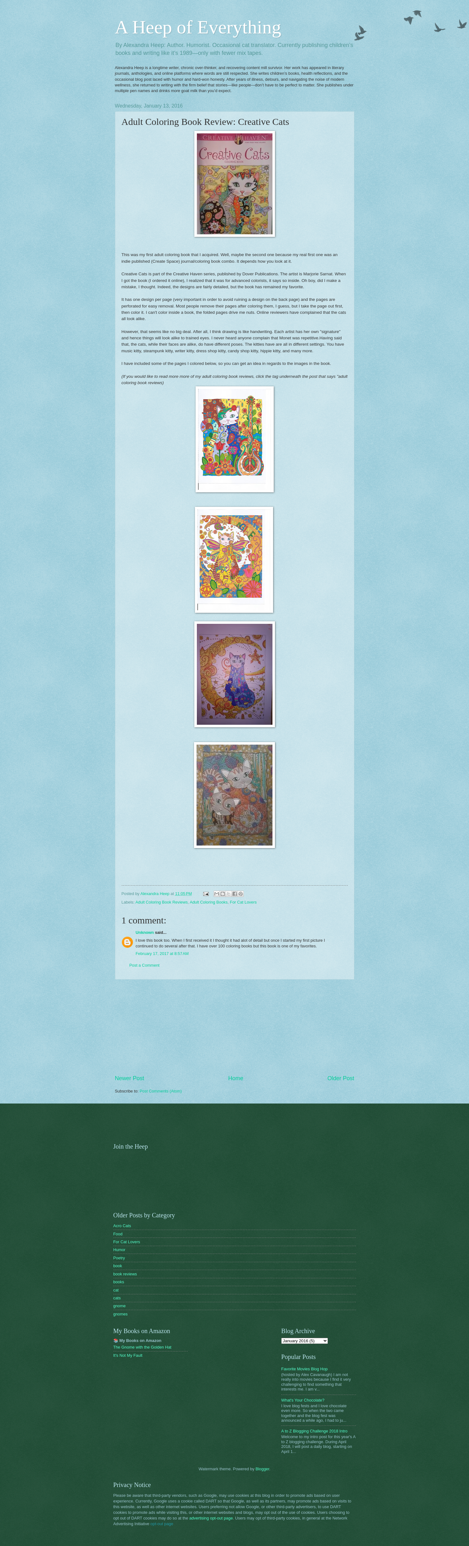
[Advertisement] (234, 1027)
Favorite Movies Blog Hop (304, 1369)
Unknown (145, 932)
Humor (119, 1249)
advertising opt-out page (211, 1518)
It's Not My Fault (128, 1355)
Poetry (119, 1258)
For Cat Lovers (243, 902)
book (117, 1265)
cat (116, 1290)
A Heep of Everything (198, 27)
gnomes (120, 1314)
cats (117, 1298)
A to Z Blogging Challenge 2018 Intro (314, 1431)
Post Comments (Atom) (161, 1091)
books (118, 1282)
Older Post (340, 1078)
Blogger (262, 1469)
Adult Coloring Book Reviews (161, 902)
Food (118, 1234)
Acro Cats (122, 1225)
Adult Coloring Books (208, 902)
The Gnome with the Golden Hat (142, 1347)
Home (235, 1078)
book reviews (125, 1274)
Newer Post (129, 1078)
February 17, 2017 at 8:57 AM (162, 953)
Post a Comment (144, 965)
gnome (119, 1305)
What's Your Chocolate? (302, 1400)
